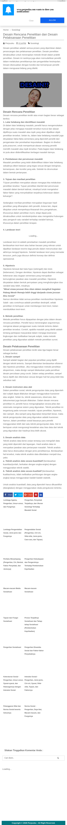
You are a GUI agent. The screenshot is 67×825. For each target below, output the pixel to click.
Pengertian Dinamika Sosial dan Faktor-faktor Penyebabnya (34, 650)
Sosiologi (34, 43)
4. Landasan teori (11, 229)
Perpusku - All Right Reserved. (41, 823)
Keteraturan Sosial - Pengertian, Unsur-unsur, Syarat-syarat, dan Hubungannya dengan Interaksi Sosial (13, 683)
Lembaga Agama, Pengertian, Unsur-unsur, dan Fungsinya (13, 503)
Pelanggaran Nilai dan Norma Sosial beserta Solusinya (12, 709)
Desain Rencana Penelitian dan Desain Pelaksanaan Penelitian (30, 36)
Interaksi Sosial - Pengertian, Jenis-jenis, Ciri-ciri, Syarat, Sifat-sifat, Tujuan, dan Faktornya (34, 683)
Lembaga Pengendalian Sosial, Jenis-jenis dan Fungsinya (12, 533)
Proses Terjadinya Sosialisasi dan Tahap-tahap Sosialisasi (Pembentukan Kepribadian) (33, 624)
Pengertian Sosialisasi (12, 647)
